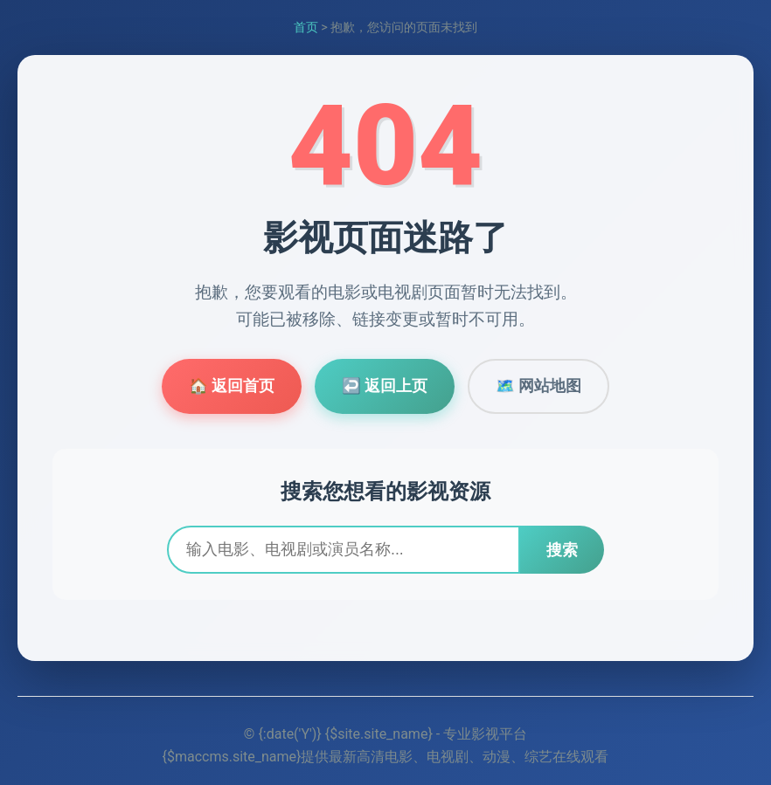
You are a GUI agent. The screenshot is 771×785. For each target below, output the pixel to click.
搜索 (562, 550)
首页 (306, 27)
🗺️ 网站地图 (538, 386)
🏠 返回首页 (231, 386)
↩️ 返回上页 (384, 386)
